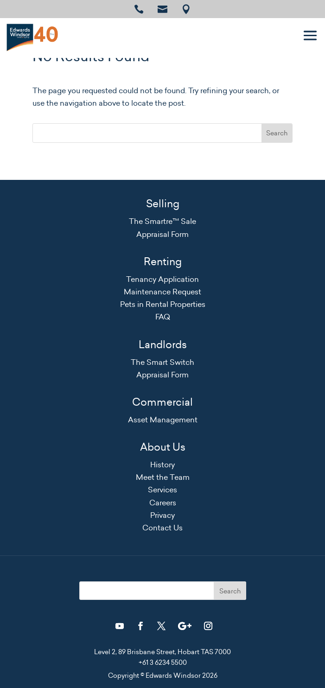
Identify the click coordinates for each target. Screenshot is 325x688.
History (162, 464)
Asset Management (163, 419)
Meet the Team (163, 477)
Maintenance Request (162, 292)
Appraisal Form (162, 234)
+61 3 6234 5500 (163, 662)
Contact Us (162, 527)
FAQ (162, 317)
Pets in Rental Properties (162, 304)
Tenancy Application (162, 279)
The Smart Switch (162, 362)
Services (162, 489)
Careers (162, 502)
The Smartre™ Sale (162, 221)
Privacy (162, 515)
